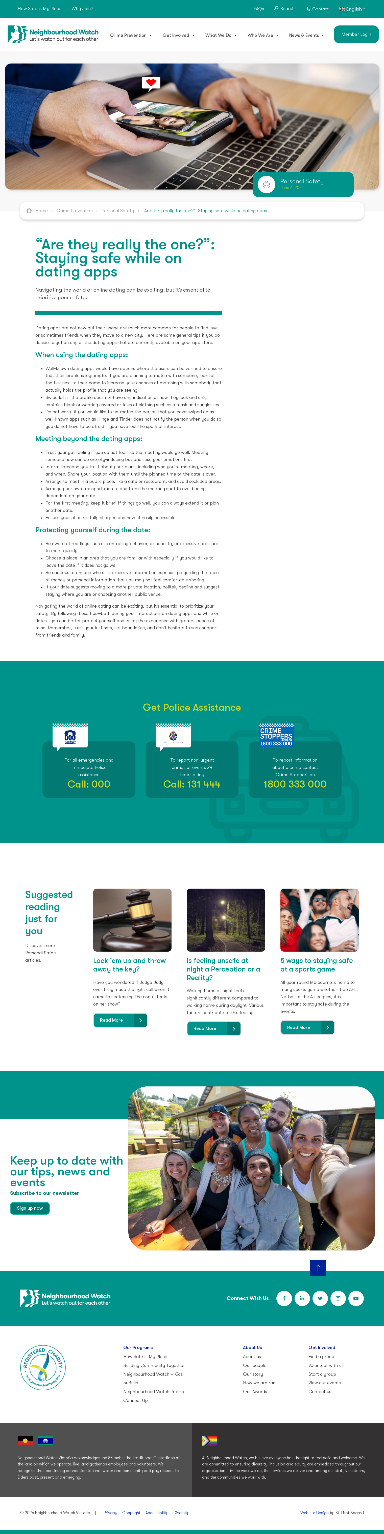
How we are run (259, 1382)
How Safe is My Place (39, 8)
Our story (253, 1374)
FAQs (258, 8)
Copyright (131, 1513)
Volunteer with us (326, 1365)
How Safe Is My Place (145, 1356)
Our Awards (255, 1391)
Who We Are (263, 35)
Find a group (321, 1356)
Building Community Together (154, 1365)
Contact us (319, 1391)
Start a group (322, 1374)
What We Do (221, 35)
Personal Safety (118, 210)
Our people (255, 1365)
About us (252, 1356)
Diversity (181, 1513)
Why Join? (82, 8)
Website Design (314, 1513)
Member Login (356, 34)
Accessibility (157, 1513)
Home (41, 210)
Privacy (110, 1513)
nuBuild (130, 1382)
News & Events (307, 35)
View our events (324, 1382)
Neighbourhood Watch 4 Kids (153, 1374)
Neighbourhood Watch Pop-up (154, 1391)
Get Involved (179, 35)
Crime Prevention (131, 35)
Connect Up (135, 1400)
